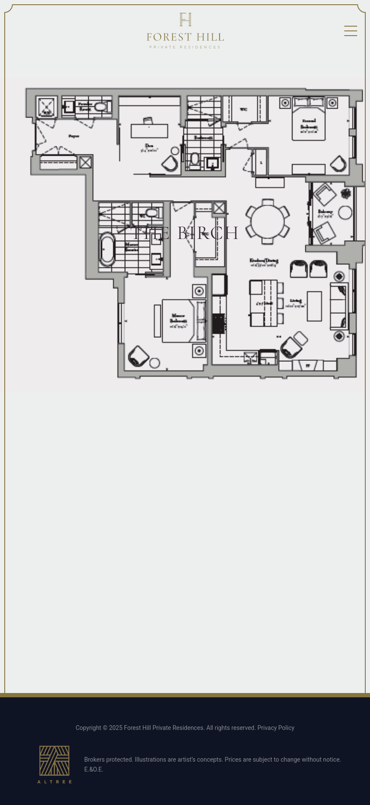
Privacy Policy (275, 727)
